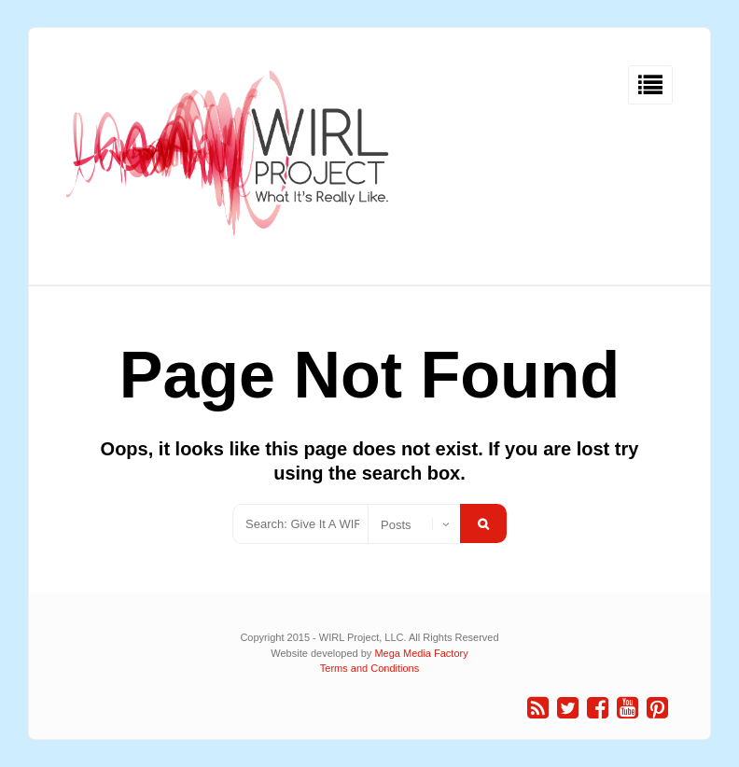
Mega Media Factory (420, 653)
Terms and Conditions (369, 668)
